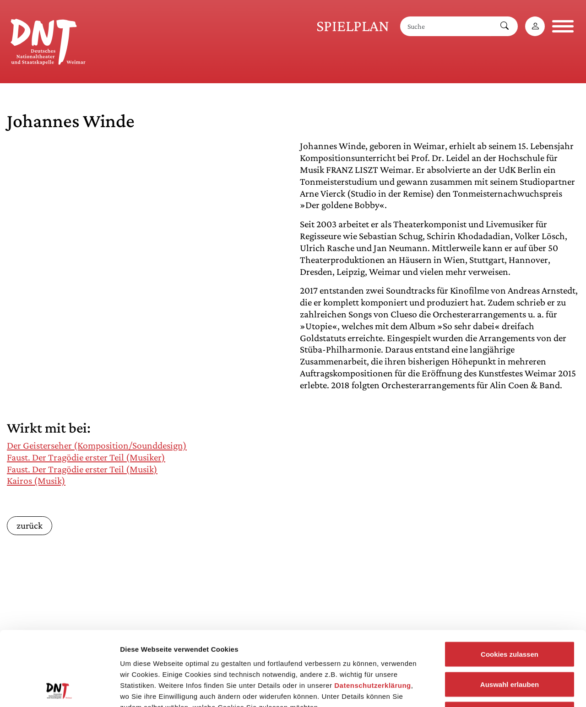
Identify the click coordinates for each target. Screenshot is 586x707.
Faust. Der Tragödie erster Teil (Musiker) (86, 457)
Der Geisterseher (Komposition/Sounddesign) (97, 445)
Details (475, 689)
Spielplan (352, 26)
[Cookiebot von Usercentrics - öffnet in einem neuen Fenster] (59, 689)
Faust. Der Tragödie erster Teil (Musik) (82, 469)
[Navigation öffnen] (563, 26)
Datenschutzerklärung (372, 618)
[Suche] (446, 26)
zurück (29, 525)
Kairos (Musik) (36, 480)
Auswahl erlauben (509, 617)
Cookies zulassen (509, 587)
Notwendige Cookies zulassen (509, 647)
